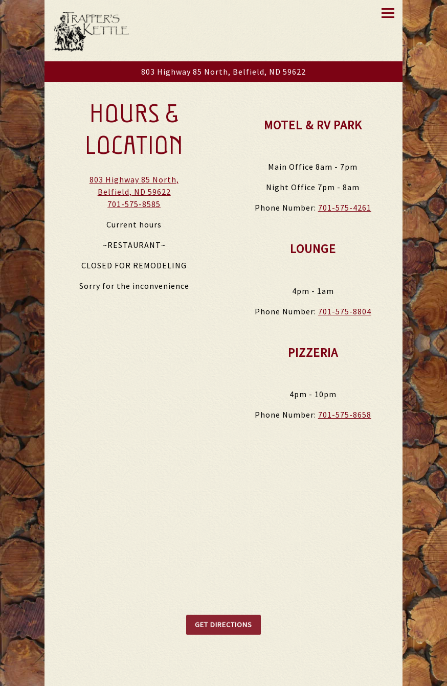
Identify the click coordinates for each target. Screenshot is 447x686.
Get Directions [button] (223, 628)
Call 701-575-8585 (223, 675)
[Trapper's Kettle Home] (90, 31)
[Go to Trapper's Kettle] (223, 71)
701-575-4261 (344, 208)
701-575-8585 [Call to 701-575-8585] (134, 204)
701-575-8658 (344, 415)
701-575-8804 (344, 312)
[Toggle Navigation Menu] (388, 13)
